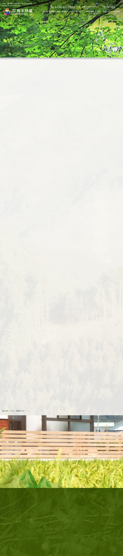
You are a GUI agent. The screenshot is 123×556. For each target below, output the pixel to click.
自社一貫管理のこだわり (66, 11)
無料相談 (109, 7)
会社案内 (117, 11)
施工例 (78, 11)
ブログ (109, 11)
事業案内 (52, 11)
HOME (45, 11)
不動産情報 (90, 11)
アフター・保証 (100, 11)
